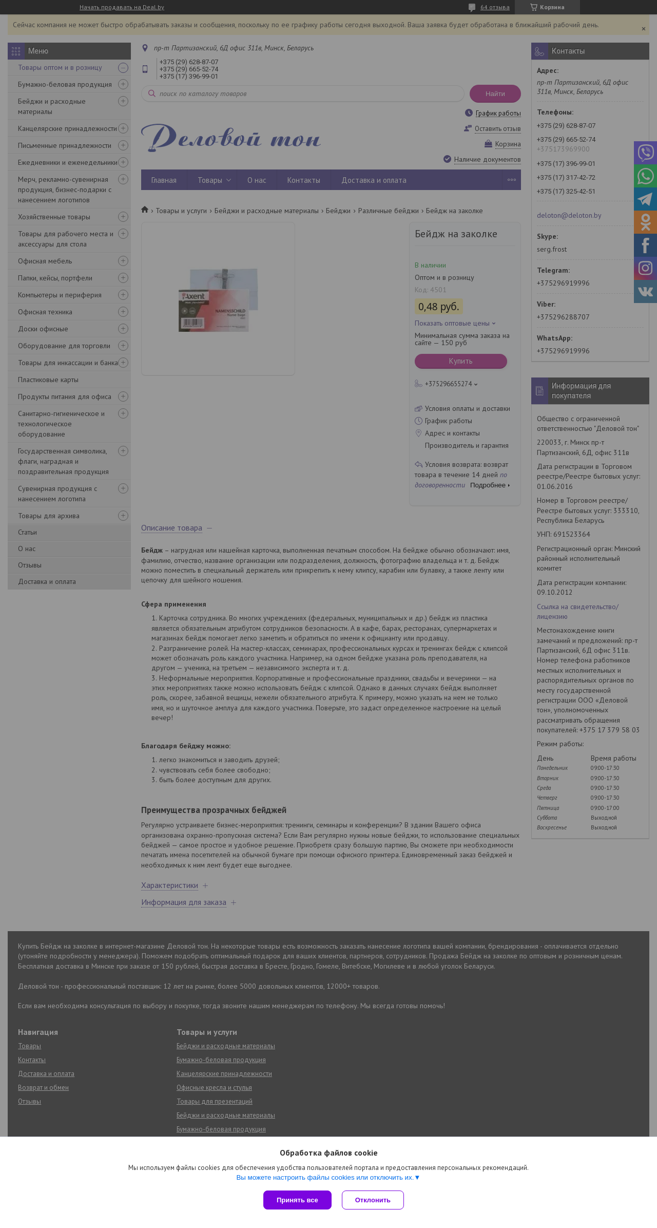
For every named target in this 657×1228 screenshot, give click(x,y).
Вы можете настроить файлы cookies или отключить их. (325, 1177)
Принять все (297, 1200)
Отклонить (373, 1200)
